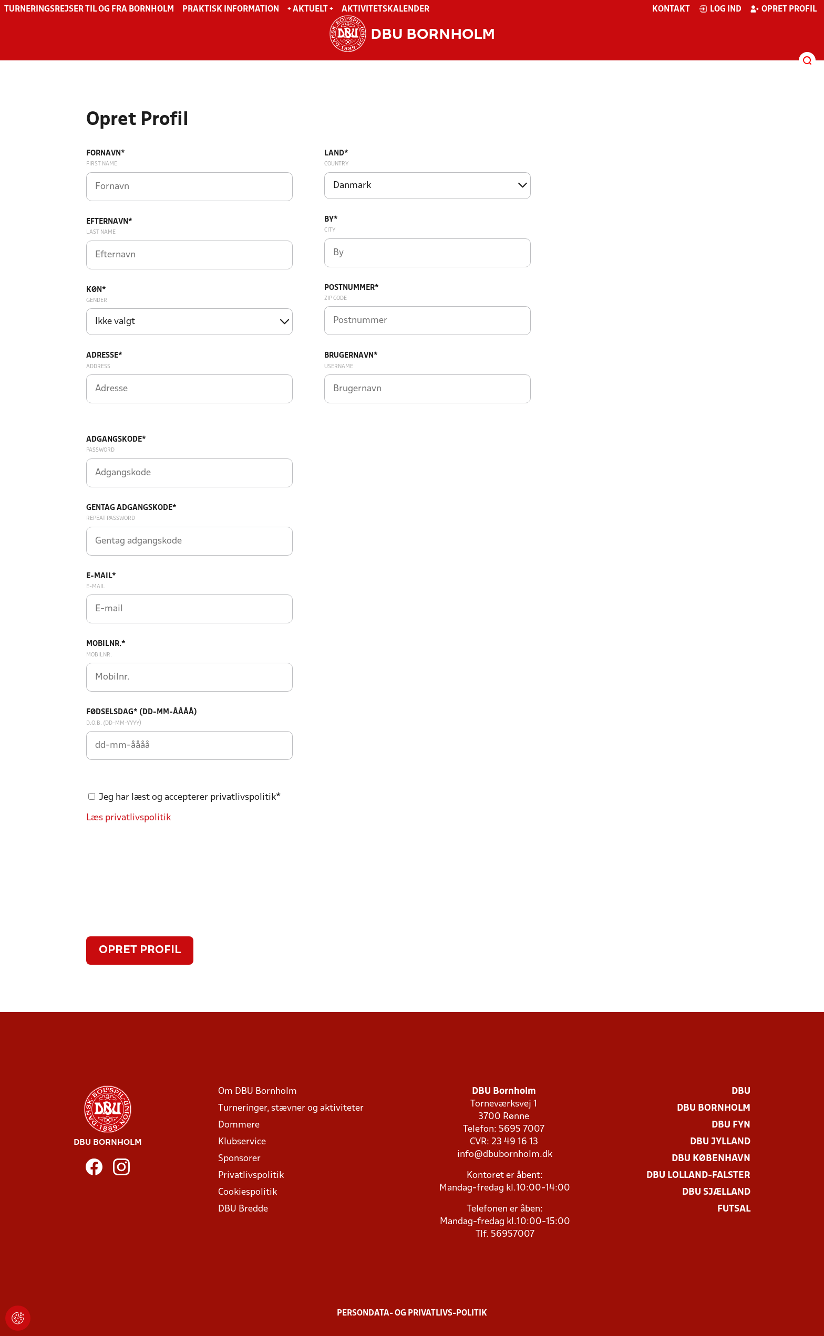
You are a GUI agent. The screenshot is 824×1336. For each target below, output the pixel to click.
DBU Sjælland (716, 1192)
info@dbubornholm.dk (504, 1154)
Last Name (101, 232)
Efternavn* (109, 221)
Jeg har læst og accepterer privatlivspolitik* (190, 797)
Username (338, 366)
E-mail (95, 586)
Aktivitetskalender (385, 9)
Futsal (733, 1209)
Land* (336, 153)
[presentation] (166, 884)
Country (336, 163)
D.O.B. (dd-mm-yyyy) (113, 723)
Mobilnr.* (106, 644)
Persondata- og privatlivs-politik (412, 1313)
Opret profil (783, 9)
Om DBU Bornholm (257, 1091)
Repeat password (110, 518)
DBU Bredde (243, 1209)
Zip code (335, 298)
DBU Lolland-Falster (698, 1175)
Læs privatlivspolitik (128, 817)
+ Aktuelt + (310, 9)
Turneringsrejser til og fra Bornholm (89, 9)
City (329, 230)
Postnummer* (351, 288)
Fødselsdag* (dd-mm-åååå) (141, 712)
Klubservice (242, 1141)
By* (331, 219)
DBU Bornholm (713, 1108)
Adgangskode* (116, 439)
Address (98, 366)
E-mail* (101, 576)
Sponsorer (239, 1158)
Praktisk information (230, 9)
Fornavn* (105, 153)
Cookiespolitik (247, 1192)
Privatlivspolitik (251, 1175)
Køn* (96, 290)
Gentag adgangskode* (131, 508)
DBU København (711, 1158)
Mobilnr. (99, 654)
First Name (101, 163)
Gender (96, 300)
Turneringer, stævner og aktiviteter (291, 1108)
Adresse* (104, 355)
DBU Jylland (720, 1141)
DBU (741, 1091)
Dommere (239, 1125)
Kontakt (671, 9)
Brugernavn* (351, 355)
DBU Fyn (731, 1125)
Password (100, 450)
